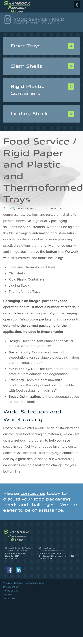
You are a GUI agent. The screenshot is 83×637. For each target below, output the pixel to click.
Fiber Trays (25, 45)
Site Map (8, 594)
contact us (32, 493)
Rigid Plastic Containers (27, 90)
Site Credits (9, 598)
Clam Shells (26, 66)
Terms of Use (10, 590)
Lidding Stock (29, 113)
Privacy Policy (11, 586)
